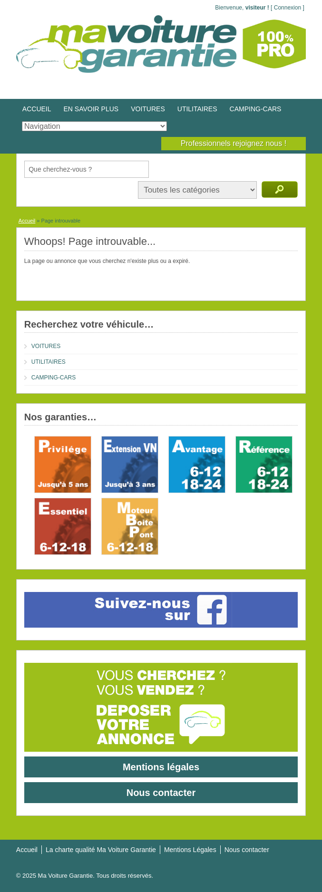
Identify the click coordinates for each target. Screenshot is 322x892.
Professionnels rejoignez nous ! (233, 143)
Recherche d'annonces (280, 189)
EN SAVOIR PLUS (91, 109)
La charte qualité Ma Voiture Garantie (101, 849)
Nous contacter (161, 792)
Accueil (27, 220)
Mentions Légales (190, 849)
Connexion (287, 7)
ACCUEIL (36, 109)
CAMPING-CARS (256, 109)
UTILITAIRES (197, 109)
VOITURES (148, 109)
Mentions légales (161, 767)
